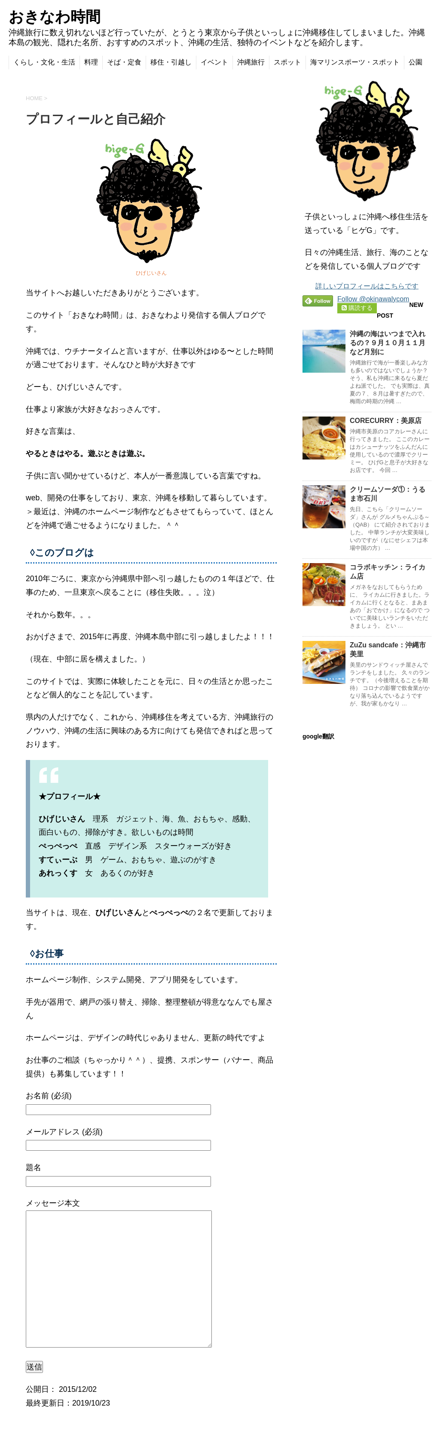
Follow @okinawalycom (373, 299)
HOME (34, 98)
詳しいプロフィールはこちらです (367, 286)
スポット (287, 62)
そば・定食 (124, 62)
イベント (214, 62)
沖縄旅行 (251, 62)
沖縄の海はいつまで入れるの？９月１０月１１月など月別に (387, 342)
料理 (91, 62)
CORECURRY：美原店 (386, 420)
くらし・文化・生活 (44, 62)
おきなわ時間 (55, 16)
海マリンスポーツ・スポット (355, 62)
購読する (357, 307)
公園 (415, 62)
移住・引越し (171, 62)
